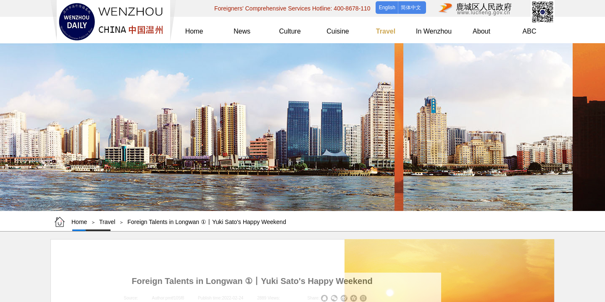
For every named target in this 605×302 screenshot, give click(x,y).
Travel (107, 222)
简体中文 (411, 7)
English (387, 7)
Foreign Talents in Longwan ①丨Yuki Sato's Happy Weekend (206, 222)
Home (79, 222)
